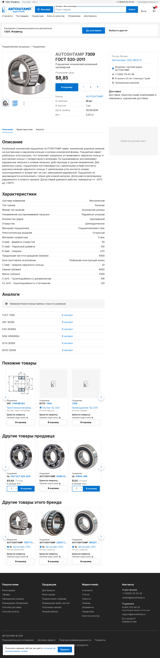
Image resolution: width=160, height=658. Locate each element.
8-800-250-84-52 (140, 608)
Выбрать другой (119, 30)
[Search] (87, 9)
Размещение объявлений (15, 602)
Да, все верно (93, 30)
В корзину (67, 86)
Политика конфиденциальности (75, 639)
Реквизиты (100, 639)
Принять (65, 649)
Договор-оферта (47, 639)
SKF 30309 (8, 321)
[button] (30, 2)
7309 (49, 403)
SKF (9, 403)
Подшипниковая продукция (16, 46)
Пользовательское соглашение (18, 639)
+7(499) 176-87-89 (124, 74)
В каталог (67, 314)
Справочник (38, 16)
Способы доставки (11, 607)
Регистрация (8, 590)
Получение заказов (51, 607)
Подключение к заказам (54, 598)
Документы (88, 607)
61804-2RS (81, 476)
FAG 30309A (9, 328)
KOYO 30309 (9, 349)
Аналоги (40, 129)
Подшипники (39, 46)
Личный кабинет (50, 611)
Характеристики (24, 129)
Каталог (44, 9)
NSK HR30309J (11, 335)
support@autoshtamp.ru (134, 614)
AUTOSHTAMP (94, 96)
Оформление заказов (13, 598)
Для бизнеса (90, 16)
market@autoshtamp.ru (147, 2)
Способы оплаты (10, 611)
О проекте (7, 16)
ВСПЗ (42, 403)
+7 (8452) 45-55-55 (125, 2)
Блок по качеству (56, 16)
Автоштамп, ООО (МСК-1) (127, 59)
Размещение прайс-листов (55, 602)
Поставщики (22, 16)
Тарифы (6, 594)
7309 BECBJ (18, 403)
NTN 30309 (8, 342)
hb (8, 476)
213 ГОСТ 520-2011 (20, 476)
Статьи (85, 594)
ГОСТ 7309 (8, 314)
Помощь (86, 602)
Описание (7, 129)
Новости (86, 598)
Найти (131, 9)
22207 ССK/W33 (65, 542)
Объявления (74, 16)
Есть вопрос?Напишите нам (129, 619)
